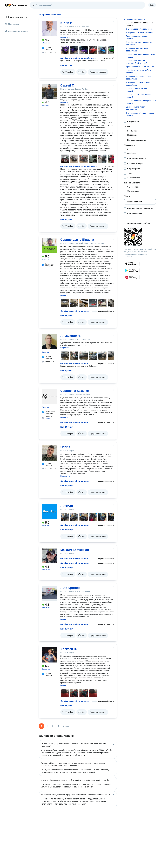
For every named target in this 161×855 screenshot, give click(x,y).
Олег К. (65, 447)
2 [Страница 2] (47, 726)
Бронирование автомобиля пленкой (138, 37)
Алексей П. (68, 649)
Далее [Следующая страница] (66, 726)
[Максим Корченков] (49, 555)
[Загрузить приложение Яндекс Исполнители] (140, 237)
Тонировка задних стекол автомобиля (137, 49)
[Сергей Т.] (49, 91)
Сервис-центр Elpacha (77, 239)
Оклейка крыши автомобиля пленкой (138, 71)
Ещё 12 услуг (66, 65)
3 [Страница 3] (52, 726)
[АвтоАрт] (49, 511)
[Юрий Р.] (49, 28)
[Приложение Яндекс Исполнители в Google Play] (131, 270)
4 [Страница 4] (58, 726)
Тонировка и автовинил (134, 19)
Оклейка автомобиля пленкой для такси (139, 43)
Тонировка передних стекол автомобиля (138, 77)
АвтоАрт (66, 505)
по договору (49, 418)
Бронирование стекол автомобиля (135, 108)
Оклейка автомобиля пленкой (139, 29)
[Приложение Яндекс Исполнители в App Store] (131, 263)
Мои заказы (12, 24)
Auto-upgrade (70, 587)
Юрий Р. (66, 23)
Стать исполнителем (16, 31)
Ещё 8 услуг (66, 370)
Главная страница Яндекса (6, 5)
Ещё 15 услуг (66, 530)
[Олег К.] (49, 453)
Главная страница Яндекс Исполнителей (16, 5)
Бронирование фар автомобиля (140, 66)
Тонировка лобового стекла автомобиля (138, 83)
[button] (67, 72)
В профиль (65, 37)
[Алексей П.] (49, 654)
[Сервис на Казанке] (49, 396)
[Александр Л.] (49, 341)
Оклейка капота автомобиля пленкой (138, 96)
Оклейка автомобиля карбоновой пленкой (141, 102)
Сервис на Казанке (74, 390)
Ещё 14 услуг (66, 219)
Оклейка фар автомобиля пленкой (137, 89)
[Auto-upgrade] (49, 593)
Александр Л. (70, 335)
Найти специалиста (15, 17)
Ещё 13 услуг (66, 486)
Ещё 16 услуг (66, 315)
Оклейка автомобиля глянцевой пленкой (140, 114)
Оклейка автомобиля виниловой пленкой (140, 55)
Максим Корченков (74, 550)
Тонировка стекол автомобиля (139, 32)
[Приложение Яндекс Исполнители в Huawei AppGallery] (131, 277)
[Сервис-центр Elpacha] (49, 245)
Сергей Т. (67, 85)
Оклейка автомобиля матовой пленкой (78, 58)
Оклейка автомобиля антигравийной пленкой (136, 61)
